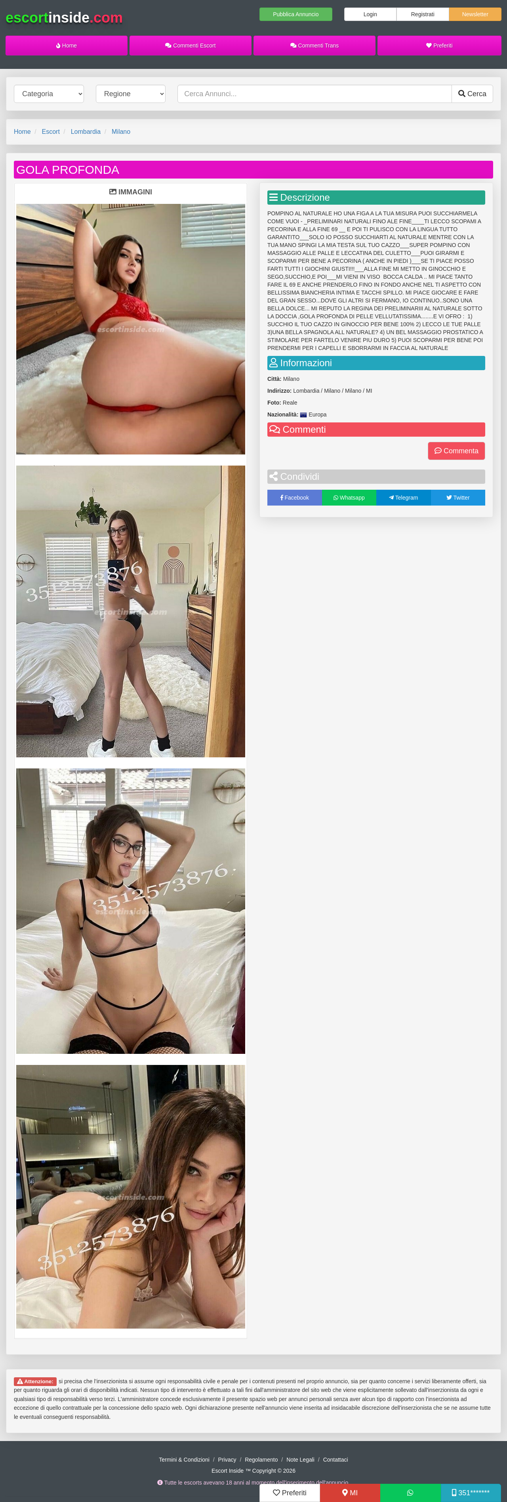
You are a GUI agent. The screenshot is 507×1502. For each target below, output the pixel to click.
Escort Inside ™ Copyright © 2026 (253, 1471)
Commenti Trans (314, 45)
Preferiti (439, 45)
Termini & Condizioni (184, 1459)
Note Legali (300, 1459)
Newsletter (475, 14)
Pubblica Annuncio (295, 14)
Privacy (227, 1459)
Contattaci (335, 1459)
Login (370, 14)
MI (350, 1493)
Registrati (423, 14)
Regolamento (261, 1459)
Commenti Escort (190, 45)
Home (66, 45)
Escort (50, 131)
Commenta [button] (456, 451)
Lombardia (86, 131)
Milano (121, 131)
